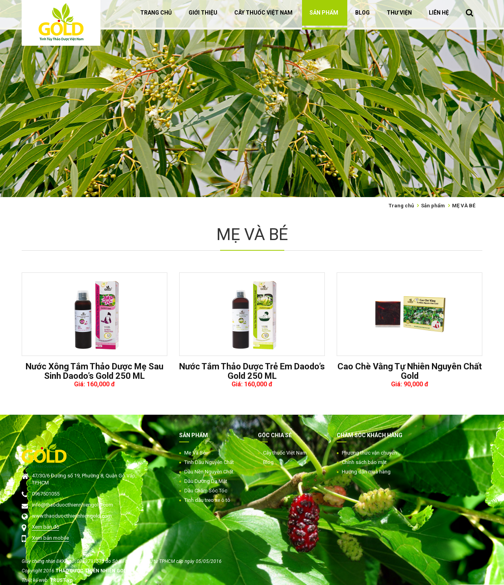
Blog (268, 462)
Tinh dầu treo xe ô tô (207, 500)
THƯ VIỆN (399, 12)
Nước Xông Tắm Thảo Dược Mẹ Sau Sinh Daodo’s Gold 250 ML (94, 371)
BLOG (362, 12)
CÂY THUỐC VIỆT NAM (263, 12)
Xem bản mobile (50, 538)
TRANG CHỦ (156, 12)
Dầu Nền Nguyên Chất (208, 472)
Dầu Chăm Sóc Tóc (205, 491)
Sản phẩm (433, 206)
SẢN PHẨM (323, 12)
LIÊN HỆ (439, 12)
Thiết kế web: (36, 580)
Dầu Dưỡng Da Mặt (205, 481)
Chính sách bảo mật (364, 462)
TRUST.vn (61, 580)
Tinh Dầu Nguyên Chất (209, 462)
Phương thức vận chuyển (369, 453)
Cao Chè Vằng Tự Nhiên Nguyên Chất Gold (409, 371)
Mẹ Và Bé (195, 453)
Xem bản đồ (45, 527)
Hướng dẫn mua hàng (366, 472)
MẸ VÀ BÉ (463, 206)
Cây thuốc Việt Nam (285, 453)
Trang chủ (401, 206)
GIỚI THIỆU (203, 12)
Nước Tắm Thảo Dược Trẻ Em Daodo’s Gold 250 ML (252, 371)
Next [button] (500, 98)
